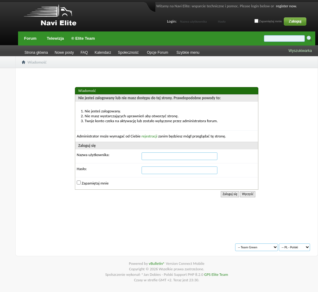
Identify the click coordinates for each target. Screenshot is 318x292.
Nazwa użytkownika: (93, 154)
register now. (286, 6)
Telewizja (55, 38)
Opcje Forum (157, 52)
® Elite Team (83, 38)
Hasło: (82, 168)
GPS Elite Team (216, 274)
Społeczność (128, 52)
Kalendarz (102, 52)
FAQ (84, 52)
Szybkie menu (187, 52)
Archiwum (37, 245)
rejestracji (149, 136)
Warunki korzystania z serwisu (74, 245)
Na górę (109, 245)
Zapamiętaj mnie (268, 21)
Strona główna (36, 52)
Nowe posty (64, 52)
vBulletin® (157, 263)
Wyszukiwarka (300, 51)
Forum (30, 38)
